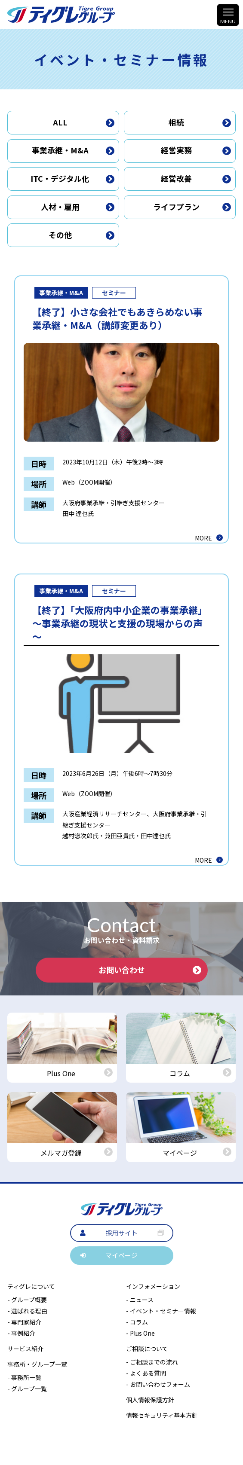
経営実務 (196, 150)
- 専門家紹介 (24, 1322)
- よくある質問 (146, 1373)
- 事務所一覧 (24, 1377)
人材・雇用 (78, 206)
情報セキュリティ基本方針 (162, 1415)
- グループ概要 (27, 1299)
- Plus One (140, 1333)
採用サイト (121, 1232)
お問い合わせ (149, 969)
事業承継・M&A (73, 150)
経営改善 (196, 178)
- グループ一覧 (27, 1388)
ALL (84, 122)
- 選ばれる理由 (27, 1310)
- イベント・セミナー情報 (161, 1310)
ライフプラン (192, 206)
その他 (82, 234)
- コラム (137, 1322)
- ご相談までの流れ (152, 1362)
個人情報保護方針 (150, 1399)
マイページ (121, 1255)
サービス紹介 (25, 1348)
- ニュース (140, 1299)
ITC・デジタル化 (72, 178)
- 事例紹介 (21, 1333)
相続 (200, 122)
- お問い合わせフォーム (158, 1384)
